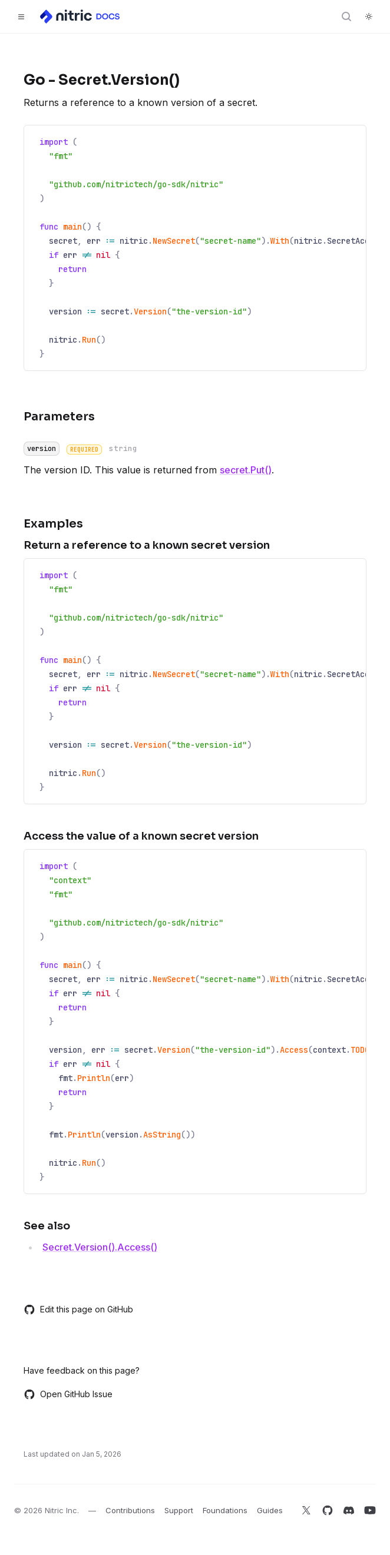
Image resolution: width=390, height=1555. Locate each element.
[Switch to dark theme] (369, 16)
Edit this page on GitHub (78, 1309)
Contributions (130, 1510)
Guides (270, 1510)
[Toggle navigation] (21, 16)
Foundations (225, 1510)
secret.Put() (246, 470)
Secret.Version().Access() (99, 1247)
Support (178, 1510)
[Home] (80, 16)
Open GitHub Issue (68, 1394)
